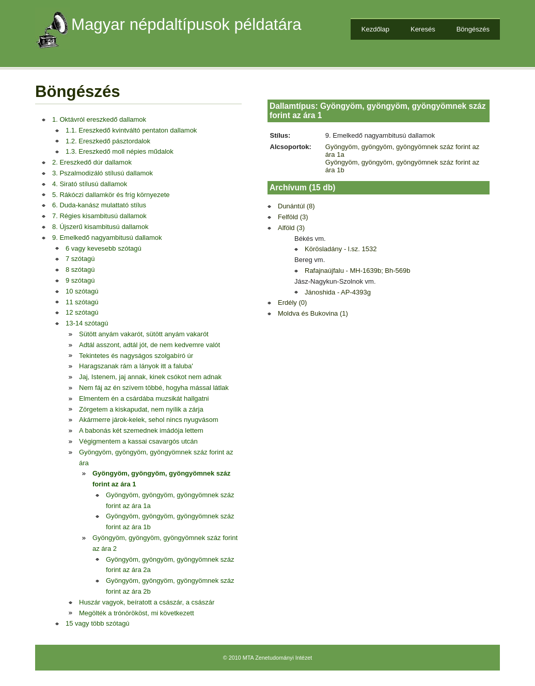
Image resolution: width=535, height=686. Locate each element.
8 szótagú (80, 269)
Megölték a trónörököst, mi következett (136, 613)
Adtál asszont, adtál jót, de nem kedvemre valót (149, 345)
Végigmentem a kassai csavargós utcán (138, 441)
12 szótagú (82, 312)
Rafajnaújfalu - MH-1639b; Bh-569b (358, 270)
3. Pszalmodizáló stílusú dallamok (102, 173)
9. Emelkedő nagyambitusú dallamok (107, 237)
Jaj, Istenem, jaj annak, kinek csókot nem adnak (150, 377)
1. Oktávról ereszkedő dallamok (99, 119)
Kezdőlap (375, 29)
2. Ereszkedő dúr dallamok (92, 162)
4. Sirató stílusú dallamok (89, 184)
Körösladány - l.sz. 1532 (340, 249)
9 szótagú (80, 280)
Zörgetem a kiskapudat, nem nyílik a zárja (141, 409)
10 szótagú (82, 291)
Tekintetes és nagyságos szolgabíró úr (136, 356)
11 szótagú (82, 302)
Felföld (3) (293, 217)
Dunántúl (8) (296, 206)
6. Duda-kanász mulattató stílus (99, 205)
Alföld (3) (291, 228)
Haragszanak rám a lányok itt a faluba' (136, 366)
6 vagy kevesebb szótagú (103, 248)
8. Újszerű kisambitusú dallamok (100, 227)
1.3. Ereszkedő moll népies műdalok (120, 151)
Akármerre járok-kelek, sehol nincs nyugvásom (148, 419)
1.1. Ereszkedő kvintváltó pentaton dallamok (131, 130)
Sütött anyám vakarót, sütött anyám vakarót (144, 334)
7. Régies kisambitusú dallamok (99, 216)
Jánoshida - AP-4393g (338, 292)
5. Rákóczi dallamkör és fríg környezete (111, 195)
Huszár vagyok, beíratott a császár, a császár (146, 602)
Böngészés (473, 29)
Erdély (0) (292, 302)
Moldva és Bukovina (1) (313, 313)
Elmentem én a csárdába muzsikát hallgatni (144, 398)
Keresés (423, 29)
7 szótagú (80, 259)
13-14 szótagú (87, 323)
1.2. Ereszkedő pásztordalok (108, 141)
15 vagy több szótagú (98, 623)
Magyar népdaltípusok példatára (186, 24)
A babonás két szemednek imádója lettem (141, 430)
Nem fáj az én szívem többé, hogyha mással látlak (154, 387)
